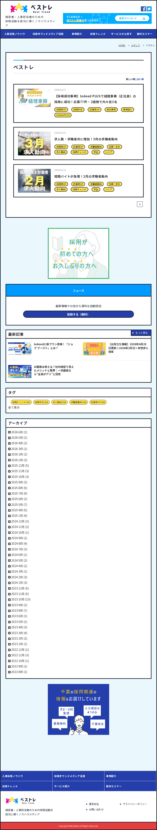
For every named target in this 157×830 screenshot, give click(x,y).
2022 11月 (20, 655)
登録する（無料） (78, 314)
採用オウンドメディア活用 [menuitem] (48, 33)
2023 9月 (19, 605)
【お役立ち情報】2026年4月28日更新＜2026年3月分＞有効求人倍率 (128, 347)
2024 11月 (20, 527)
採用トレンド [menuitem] (98, 33)
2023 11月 (20, 594)
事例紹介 (127, 109)
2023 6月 (19, 616)
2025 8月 (19, 488)
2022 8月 (19, 672)
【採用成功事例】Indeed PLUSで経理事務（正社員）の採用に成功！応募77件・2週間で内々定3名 (96, 101)
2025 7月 (19, 493)
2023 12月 (20, 588)
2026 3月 (19, 449)
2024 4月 (19, 566)
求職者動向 (96, 146)
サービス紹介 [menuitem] (62, 786)
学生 (96, 152)
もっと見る (142, 332)
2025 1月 (19, 515)
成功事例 (111, 109)
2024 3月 (19, 571)
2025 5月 (19, 504)
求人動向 (60, 152)
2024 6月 (19, 555)
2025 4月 (19, 510)
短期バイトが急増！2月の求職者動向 (90, 176)
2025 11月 (20, 471)
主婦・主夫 (114, 146)
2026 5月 (19, 437)
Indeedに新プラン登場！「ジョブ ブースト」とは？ (53, 346)
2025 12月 (20, 465)
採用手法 (77, 109)
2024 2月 (19, 577)
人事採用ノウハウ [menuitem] (14, 33)
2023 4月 (19, 627)
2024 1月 (19, 582)
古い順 (140, 79)
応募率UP (94, 109)
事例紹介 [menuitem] (77, 33)
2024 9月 (19, 538)
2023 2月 (19, 638)
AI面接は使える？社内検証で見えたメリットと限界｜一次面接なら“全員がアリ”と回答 (54, 370)
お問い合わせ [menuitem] (96, 810)
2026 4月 (19, 443)
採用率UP (61, 109)
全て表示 (14, 407)
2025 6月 (19, 499)
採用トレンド (79, 152)
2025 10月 (20, 477)
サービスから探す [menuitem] (121, 33)
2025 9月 (19, 482)
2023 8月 (19, 610)
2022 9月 (19, 666)
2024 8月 (19, 543)
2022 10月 (20, 661)
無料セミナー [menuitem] (145, 33)
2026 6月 (19, 432)
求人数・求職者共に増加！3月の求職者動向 (96, 139)
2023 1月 (19, 644)
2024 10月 (20, 532)
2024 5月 (19, 560)
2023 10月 (20, 599)
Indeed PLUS (63, 115)
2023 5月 (19, 622)
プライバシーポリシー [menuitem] (136, 803)
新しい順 (130, 79)
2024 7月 (19, 549)
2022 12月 (20, 650)
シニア (108, 152)
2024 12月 (20, 521)
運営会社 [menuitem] (93, 803)
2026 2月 (19, 454)
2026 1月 (19, 460)
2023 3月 (19, 633)
